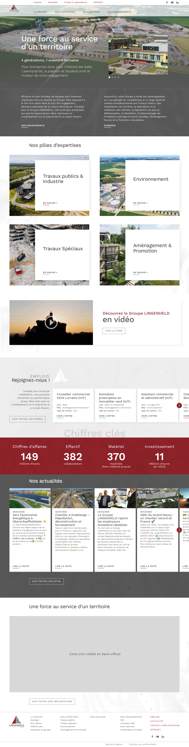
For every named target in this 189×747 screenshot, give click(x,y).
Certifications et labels (131, 730)
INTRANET (155, 729)
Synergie (110, 125)
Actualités (156, 721)
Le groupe (36, 717)
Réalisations (98, 717)
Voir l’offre (65, 416)
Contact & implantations (165, 725)
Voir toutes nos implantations (52, 701)
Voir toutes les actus (46, 581)
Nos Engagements (32, 125)
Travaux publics (67, 720)
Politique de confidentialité (142, 744)
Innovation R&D (127, 723)
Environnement (67, 726)
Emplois (155, 717)
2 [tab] (112, 77)
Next (179, 405)
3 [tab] (115, 77)
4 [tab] (118, 77)
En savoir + (50, 203)
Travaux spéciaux (68, 723)
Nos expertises (69, 717)
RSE (122, 720)
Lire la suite (21, 566)
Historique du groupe (40, 730)
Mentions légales (114, 744)
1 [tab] (109, 77)
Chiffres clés (36, 726)
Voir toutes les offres (27, 419)
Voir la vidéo (114, 331)
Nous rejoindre (127, 726)
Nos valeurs (36, 723)
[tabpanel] (138, 54)
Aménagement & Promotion (73, 730)
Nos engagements (131, 717)
